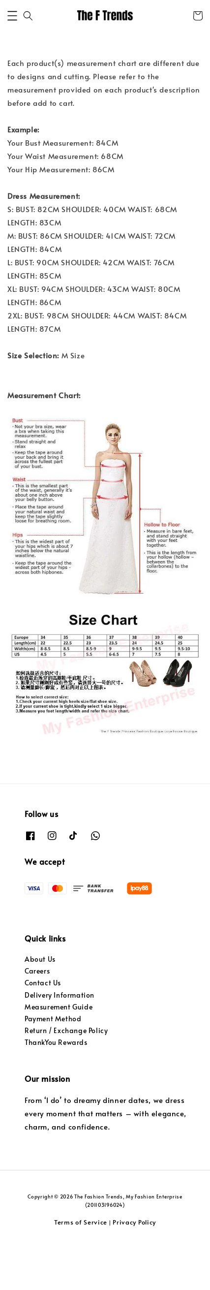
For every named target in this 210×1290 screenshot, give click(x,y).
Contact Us (43, 1030)
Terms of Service (80, 1269)
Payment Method (53, 1066)
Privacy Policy (134, 1269)
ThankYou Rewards (56, 1090)
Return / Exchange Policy (66, 1078)
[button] (12, 63)
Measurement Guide (58, 1054)
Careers (37, 1018)
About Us (40, 1006)
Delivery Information (59, 1042)
